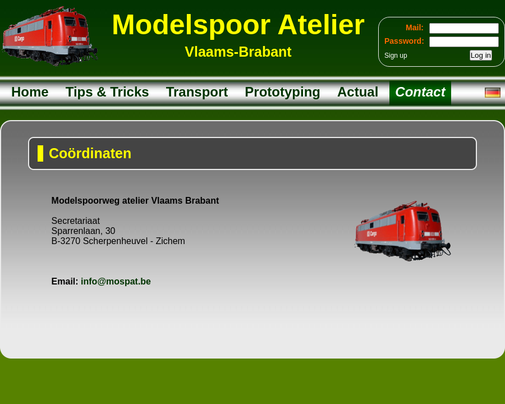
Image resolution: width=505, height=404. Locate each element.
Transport (197, 91)
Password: (404, 40)
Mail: (415, 27)
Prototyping (282, 91)
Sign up (395, 55)
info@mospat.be (116, 281)
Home (30, 91)
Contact (420, 91)
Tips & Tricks (107, 91)
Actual (357, 91)
